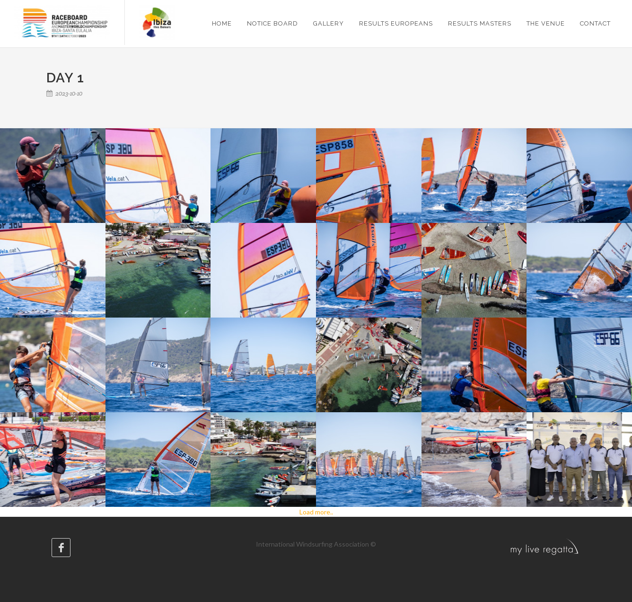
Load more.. (316, 512)
